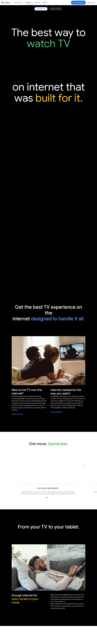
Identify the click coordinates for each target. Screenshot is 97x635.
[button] (48, 497)
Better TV (41, 9)
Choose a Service (56, 9)
